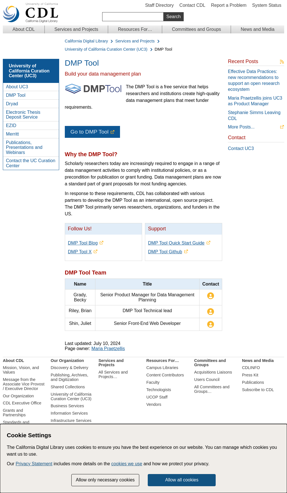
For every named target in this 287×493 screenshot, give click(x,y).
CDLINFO (251, 367)
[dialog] (143, 458)
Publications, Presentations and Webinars (24, 147)
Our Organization (18, 396)
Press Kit (250, 375)
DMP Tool (15, 95)
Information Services (69, 413)
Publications (253, 382)
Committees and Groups (196, 29)
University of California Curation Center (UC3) (106, 49)
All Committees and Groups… (212, 389)
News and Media (257, 29)
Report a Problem (228, 5)
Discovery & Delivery (69, 367)
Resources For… (135, 29)
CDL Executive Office (22, 403)
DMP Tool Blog (83, 243)
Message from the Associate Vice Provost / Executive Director (23, 384)
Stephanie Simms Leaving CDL (254, 115)
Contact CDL (192, 5)
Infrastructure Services (71, 420)
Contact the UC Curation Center (30, 163)
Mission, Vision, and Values (21, 369)
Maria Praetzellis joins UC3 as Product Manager (255, 101)
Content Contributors (165, 375)
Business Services (67, 406)
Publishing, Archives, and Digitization (69, 377)
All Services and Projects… (113, 374)
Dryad (12, 103)
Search (173, 16)
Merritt (12, 134)
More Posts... (241, 127)
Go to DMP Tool (89, 132)
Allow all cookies (181, 479)
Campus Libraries (162, 367)
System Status (266, 5)
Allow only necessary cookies (105, 479)
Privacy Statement (34, 463)
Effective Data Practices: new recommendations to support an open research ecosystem (253, 80)
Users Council (207, 379)
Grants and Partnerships (14, 412)
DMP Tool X (80, 251)
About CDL (23, 29)
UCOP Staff (157, 397)
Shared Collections (68, 387)
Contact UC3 (241, 148)
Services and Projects (76, 29)
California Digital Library (86, 41)
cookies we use (126, 463)
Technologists (158, 389)
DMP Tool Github (165, 251)
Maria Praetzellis (108, 348)
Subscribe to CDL (258, 389)
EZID (11, 125)
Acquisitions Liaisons (213, 372)
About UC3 (17, 86)
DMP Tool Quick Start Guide (176, 243)
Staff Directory (159, 5)
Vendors (153, 404)
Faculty (152, 382)
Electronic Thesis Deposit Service (23, 115)
